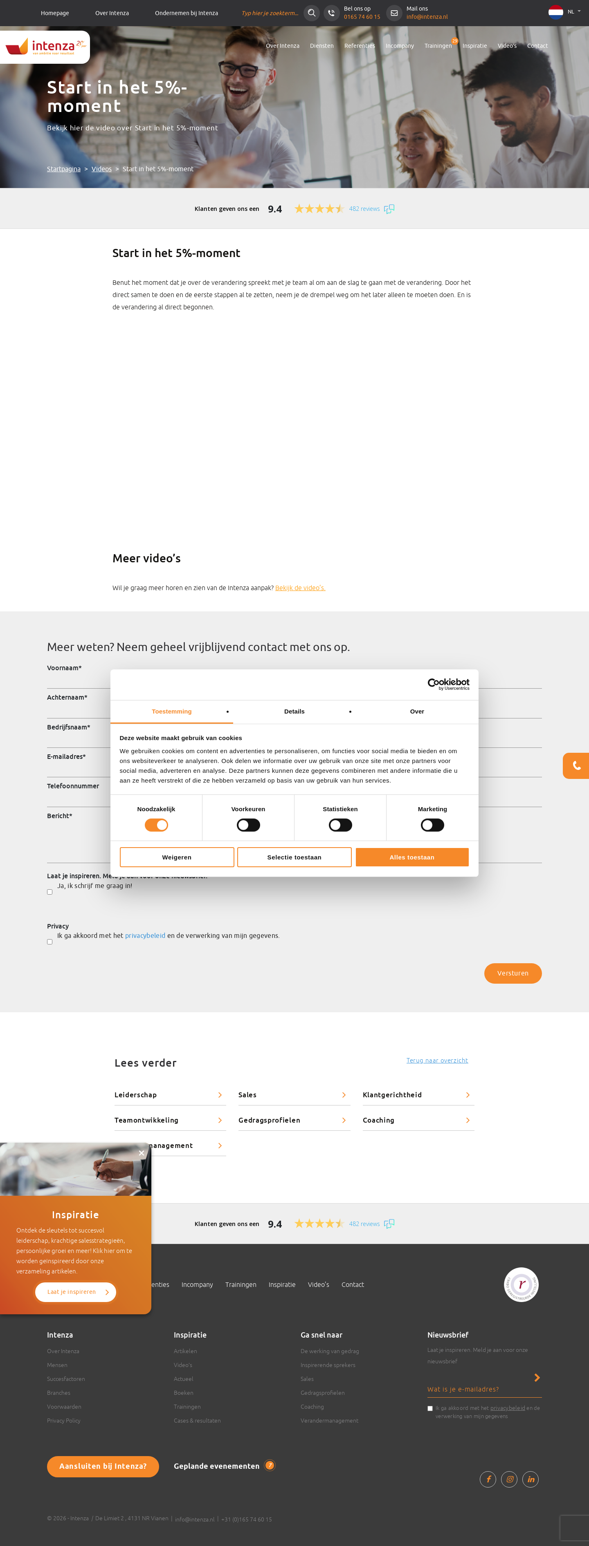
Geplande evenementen (224, 1466)
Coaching (379, 1120)
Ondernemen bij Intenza (186, 13)
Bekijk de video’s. (300, 587)
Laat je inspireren (71, 1292)
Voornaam (64, 668)
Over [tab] (417, 710)
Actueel (183, 1379)
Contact (537, 46)
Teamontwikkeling (147, 1120)
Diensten (322, 46)
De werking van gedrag (330, 1351)
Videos (102, 169)
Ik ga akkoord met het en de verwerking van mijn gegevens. (168, 936)
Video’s (507, 46)
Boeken (183, 1393)
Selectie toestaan (295, 857)
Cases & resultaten (197, 1420)
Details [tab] (294, 710)
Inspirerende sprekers (328, 1365)
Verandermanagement (154, 1145)
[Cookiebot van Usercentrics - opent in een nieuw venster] (434, 684)
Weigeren (176, 857)
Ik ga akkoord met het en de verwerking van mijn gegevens (488, 1411)
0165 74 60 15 (362, 16)
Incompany (400, 46)
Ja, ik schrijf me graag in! (95, 886)
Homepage (55, 13)
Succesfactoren (66, 1379)
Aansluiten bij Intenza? (103, 1467)
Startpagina (64, 169)
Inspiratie (475, 46)
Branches (58, 1393)
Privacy (58, 926)
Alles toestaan (411, 857)
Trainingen (438, 46)
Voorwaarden (64, 1407)
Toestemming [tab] (172, 710)
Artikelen (185, 1351)
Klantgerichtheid (392, 1094)
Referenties (359, 46)
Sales (247, 1094)
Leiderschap (136, 1094)
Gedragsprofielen (269, 1120)
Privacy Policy (64, 1420)
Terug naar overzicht (437, 1060)
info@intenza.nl (427, 16)
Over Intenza (112, 13)
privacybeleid (145, 936)
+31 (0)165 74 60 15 (246, 1519)
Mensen (57, 1365)
